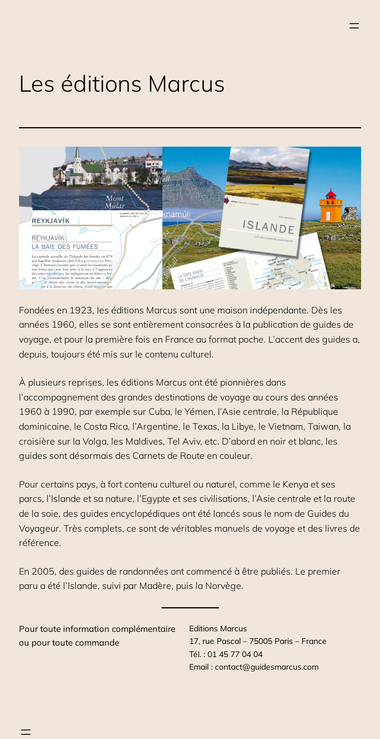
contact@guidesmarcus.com (267, 667)
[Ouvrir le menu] (354, 26)
